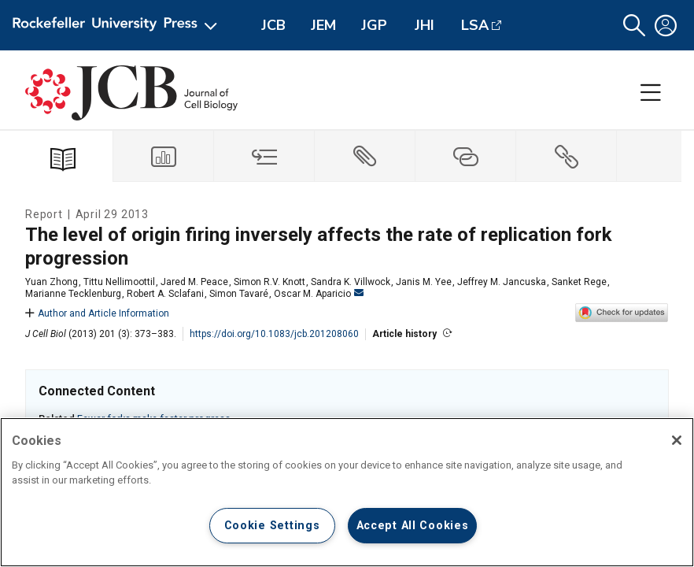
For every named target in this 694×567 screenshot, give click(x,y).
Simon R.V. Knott (269, 281)
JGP (374, 25)
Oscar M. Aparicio (319, 293)
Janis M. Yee (424, 281)
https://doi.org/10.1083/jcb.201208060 (274, 333)
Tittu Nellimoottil (119, 281)
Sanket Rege (579, 281)
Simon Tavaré (238, 293)
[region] (347, 492)
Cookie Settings (272, 525)
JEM (323, 25)
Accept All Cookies (412, 525)
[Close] (676, 440)
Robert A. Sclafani (165, 293)
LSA (475, 25)
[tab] (163, 156)
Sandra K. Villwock (350, 281)
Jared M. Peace (194, 281)
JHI (424, 25)
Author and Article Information (97, 313)
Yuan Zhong (51, 281)
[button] (634, 25)
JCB (273, 25)
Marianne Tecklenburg (73, 293)
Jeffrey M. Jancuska (501, 281)
